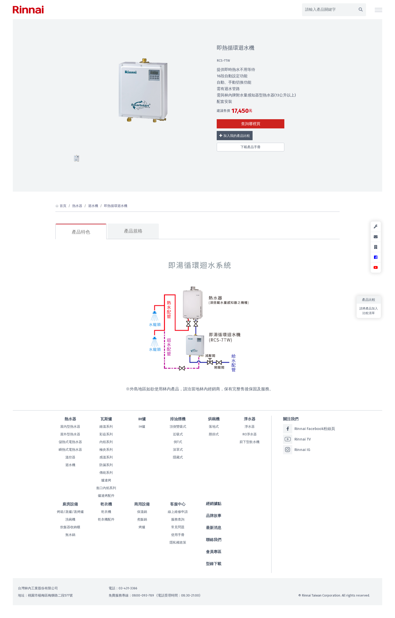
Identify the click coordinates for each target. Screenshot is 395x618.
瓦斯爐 (106, 419)
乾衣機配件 (106, 519)
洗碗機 (70, 519)
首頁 (63, 206)
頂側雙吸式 (178, 426)
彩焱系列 (106, 434)
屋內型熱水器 (70, 426)
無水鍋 (70, 535)
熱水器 (77, 206)
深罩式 (178, 449)
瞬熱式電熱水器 (70, 449)
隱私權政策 (178, 542)
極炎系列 (106, 449)
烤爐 (142, 527)
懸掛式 (214, 434)
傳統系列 (106, 472)
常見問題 (177, 527)
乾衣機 (106, 504)
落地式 (214, 426)
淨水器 (249, 419)
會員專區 (213, 551)
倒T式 (178, 442)
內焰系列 (106, 442)
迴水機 (93, 206)
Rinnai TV (297, 439)
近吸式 (178, 434)
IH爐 (142, 419)
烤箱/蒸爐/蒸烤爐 (70, 512)
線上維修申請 (178, 512)
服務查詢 (177, 519)
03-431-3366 (128, 588)
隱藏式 (178, 457)
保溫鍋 (142, 512)
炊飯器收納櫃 (70, 527)
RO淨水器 (249, 434)
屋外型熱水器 (70, 434)
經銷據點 (213, 503)
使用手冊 (177, 535)
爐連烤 (106, 480)
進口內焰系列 (106, 488)
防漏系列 (106, 465)
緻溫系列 (106, 426)
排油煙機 (177, 419)
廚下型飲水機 (249, 442)
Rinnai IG (296, 449)
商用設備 (142, 504)
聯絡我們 (213, 539)
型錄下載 (213, 563)
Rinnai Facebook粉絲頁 (309, 428)
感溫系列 (106, 457)
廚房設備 (70, 504)
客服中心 (177, 504)
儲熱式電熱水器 (70, 442)
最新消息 (213, 527)
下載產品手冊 (251, 147)
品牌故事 (213, 515)
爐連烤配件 (106, 496)
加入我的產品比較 (234, 136)
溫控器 (70, 457)
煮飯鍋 (142, 519)
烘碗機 (214, 419)
